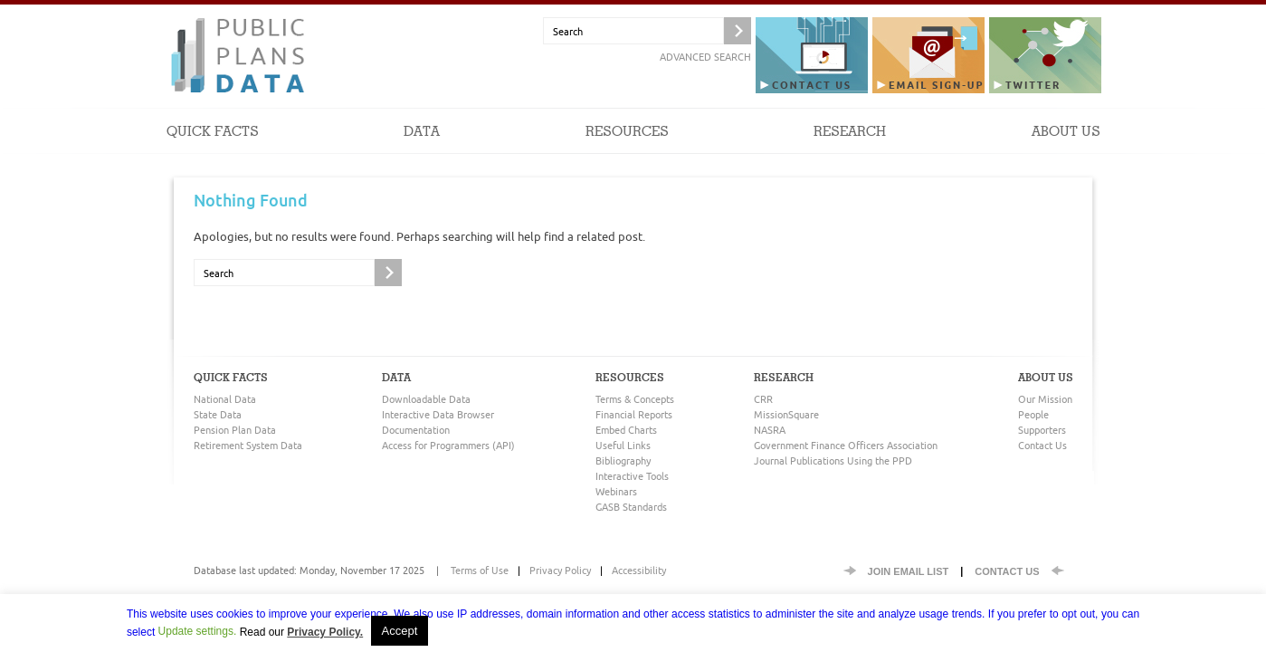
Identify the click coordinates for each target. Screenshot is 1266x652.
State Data (218, 414)
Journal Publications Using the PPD (833, 460)
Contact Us (1042, 445)
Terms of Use (480, 570)
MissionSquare (786, 414)
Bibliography (623, 460)
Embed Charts (626, 430)
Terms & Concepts (634, 399)
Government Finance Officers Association (846, 445)
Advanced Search (705, 57)
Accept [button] (400, 631)
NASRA (769, 430)
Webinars (616, 491)
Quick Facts (213, 148)
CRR (763, 399)
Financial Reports (633, 414)
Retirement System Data (248, 445)
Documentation (416, 430)
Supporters (1042, 430)
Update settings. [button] (197, 631)
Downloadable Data (426, 399)
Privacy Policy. (325, 632)
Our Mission (1045, 399)
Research (850, 148)
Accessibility (639, 570)
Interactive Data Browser (438, 414)
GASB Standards (631, 507)
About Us (1066, 148)
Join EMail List (908, 571)
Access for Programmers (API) (448, 445)
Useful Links (623, 445)
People (1033, 414)
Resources (627, 148)
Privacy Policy (560, 570)
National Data (225, 399)
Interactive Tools (632, 476)
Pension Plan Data (235, 430)
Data (422, 148)
